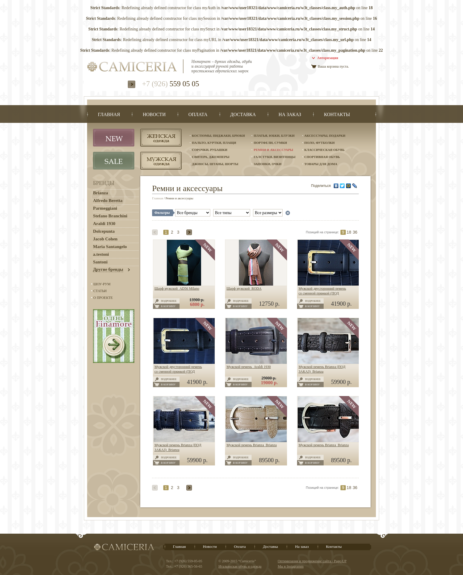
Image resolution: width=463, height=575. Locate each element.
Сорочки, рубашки (209, 150)
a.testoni (101, 254)
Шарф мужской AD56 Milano (176, 288)
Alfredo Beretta (108, 200)
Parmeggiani (105, 208)
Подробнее (169, 300)
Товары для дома (321, 164)
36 (355, 232)
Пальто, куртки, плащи (214, 142)
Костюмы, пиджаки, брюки (218, 135)
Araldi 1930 (104, 223)
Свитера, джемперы (210, 157)
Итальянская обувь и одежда (240, 566)
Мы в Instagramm (291, 566)
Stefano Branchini (110, 216)
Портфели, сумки (270, 142)
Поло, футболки (319, 142)
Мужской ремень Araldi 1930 (248, 367)
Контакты (334, 546)
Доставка (270, 546)
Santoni (100, 262)
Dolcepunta (104, 231)
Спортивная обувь (322, 157)
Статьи (100, 291)
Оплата (240, 546)
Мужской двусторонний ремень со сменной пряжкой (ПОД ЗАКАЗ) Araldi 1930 (322, 293)
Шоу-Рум (101, 284)
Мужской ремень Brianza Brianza (251, 445)
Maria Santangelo (110, 246)
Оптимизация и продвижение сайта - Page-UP (312, 561)
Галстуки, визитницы (274, 157)
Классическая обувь (324, 150)
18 (349, 232)
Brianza (100, 192)
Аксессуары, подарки (324, 135)
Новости (210, 546)
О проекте (103, 298)
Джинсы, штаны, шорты (215, 164)
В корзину (168, 306)
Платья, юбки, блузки (274, 135)
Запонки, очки (267, 164)
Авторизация (327, 58)
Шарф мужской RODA (244, 288)
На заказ (302, 546)
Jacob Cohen (105, 239)
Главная (157, 198)
